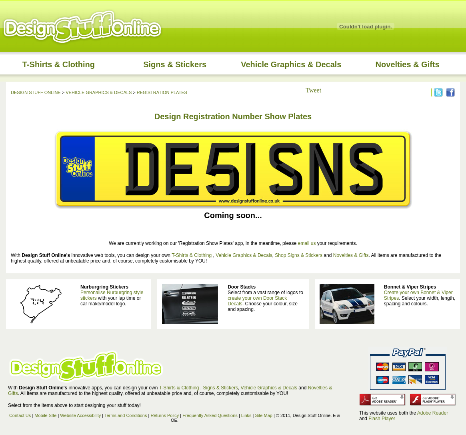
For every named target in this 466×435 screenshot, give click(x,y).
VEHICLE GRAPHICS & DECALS (99, 92)
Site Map (263, 415)
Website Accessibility (80, 415)
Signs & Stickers (174, 64)
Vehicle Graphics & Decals (291, 64)
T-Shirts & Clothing (58, 64)
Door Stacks (242, 287)
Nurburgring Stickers (104, 287)
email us (307, 243)
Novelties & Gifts (408, 64)
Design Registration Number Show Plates (233, 116)
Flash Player (381, 418)
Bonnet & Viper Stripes (410, 287)
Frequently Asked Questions (210, 415)
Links (246, 415)
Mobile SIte (46, 415)
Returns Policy (164, 415)
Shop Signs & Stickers (298, 255)
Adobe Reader (432, 413)
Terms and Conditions (125, 415)
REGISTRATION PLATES (162, 92)
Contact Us (20, 415)
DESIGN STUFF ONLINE (36, 92)
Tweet (313, 90)
